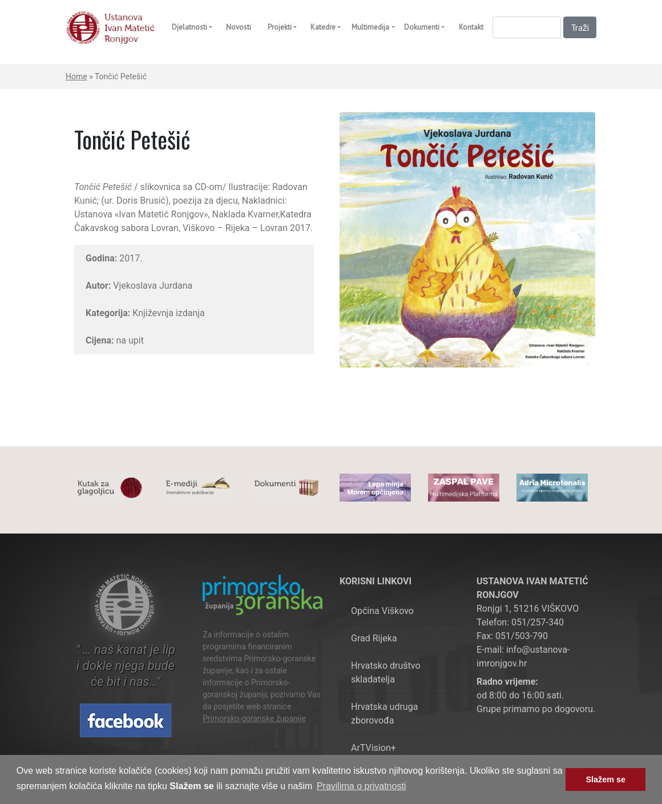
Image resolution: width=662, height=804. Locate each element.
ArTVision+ (373, 747)
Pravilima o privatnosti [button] (361, 786)
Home (76, 76)
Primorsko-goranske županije (254, 718)
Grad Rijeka (374, 638)
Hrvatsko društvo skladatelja (386, 672)
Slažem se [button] (605, 779)
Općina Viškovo (382, 610)
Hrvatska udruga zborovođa (384, 713)
